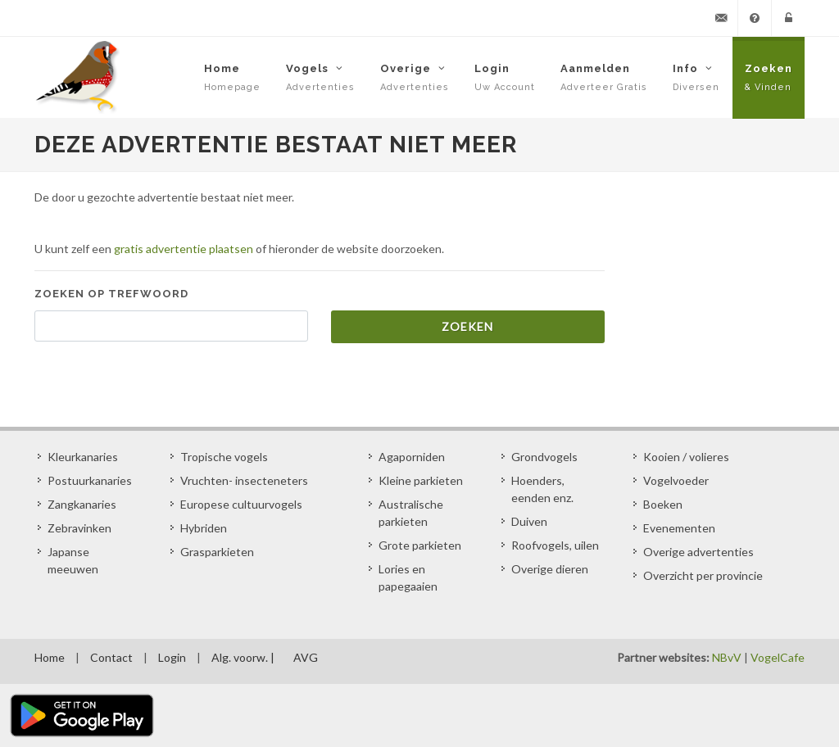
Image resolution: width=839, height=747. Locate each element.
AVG (305, 657)
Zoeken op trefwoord (111, 293)
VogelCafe (778, 657)
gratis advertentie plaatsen (183, 249)
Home (49, 657)
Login (172, 657)
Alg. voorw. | (242, 657)
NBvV (726, 657)
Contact (111, 657)
